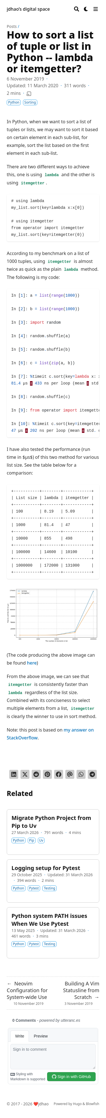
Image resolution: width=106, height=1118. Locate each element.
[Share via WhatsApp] (81, 774)
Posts (12, 26)
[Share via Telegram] (92, 774)
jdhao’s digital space (28, 9)
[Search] (76, 9)
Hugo (77, 1103)
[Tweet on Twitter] (24, 774)
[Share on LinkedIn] (13, 774)
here (32, 663)
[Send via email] (69, 774)
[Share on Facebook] (58, 774)
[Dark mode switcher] (86, 9)
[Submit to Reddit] (36, 774)
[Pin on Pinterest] (47, 774)
